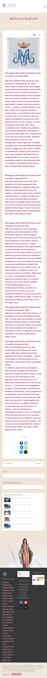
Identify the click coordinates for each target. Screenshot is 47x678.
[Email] (26, 452)
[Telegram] (21, 452)
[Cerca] (4, 476)
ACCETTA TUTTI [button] (16, 674)
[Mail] (21, 607)
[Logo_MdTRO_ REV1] (9, 3)
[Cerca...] (23, 476)
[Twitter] (26, 443)
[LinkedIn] (21, 447)
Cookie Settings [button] (6, 674)
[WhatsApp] (26, 447)
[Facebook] (21, 443)
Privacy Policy (31, 671)
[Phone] (26, 607)
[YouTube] (26, 602)
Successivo (38, 463)
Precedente (8, 463)
